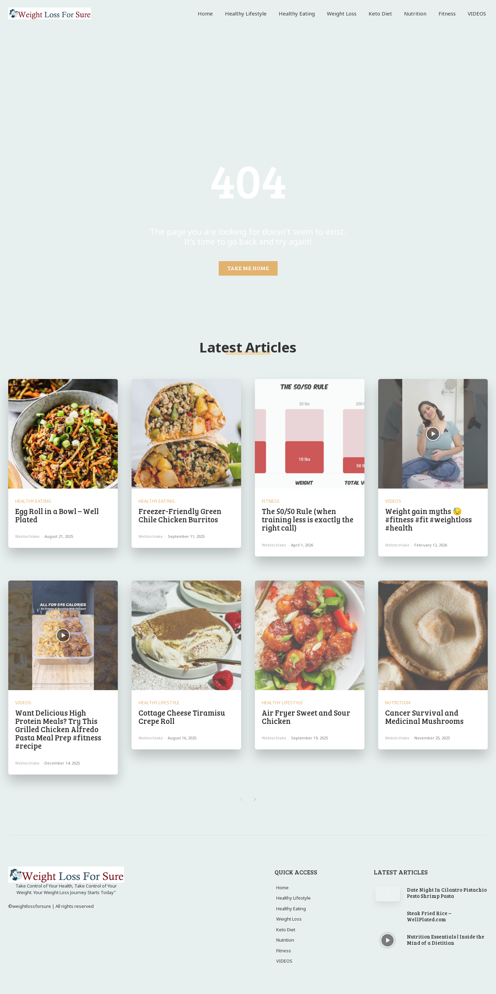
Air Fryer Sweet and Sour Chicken (306, 716)
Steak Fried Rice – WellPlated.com (429, 916)
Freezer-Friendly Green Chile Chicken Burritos (179, 515)
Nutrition (397, 702)
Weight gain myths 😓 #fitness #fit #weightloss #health (428, 519)
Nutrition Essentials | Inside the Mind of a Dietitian (445, 939)
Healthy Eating (33, 501)
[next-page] (254, 799)
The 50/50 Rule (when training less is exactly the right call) (307, 519)
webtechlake (27, 536)
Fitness (271, 501)
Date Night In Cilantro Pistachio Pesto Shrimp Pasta (447, 892)
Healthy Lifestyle (158, 702)
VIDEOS (393, 501)
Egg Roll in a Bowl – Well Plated (57, 515)
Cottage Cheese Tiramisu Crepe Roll (181, 716)
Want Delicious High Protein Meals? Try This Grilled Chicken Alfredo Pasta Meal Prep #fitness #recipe (58, 729)
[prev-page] (241, 799)
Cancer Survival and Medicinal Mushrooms (424, 716)
